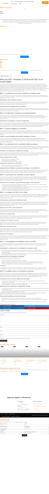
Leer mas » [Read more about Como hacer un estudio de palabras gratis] (15, 364)
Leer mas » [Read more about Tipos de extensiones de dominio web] (27, 363)
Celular (25, 423)
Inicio (12, 1)
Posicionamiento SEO (29, 1)
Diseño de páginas (19, 1)
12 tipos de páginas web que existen (38, 403)
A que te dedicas (3, 429)
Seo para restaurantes (36, 409)
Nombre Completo (3, 423)
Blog (20, 3)
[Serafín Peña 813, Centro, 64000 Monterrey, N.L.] (8, 406)
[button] (12, 306)
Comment (2, 314)
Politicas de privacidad (6, 416)
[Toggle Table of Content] (10, 76)
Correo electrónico (3, 426)
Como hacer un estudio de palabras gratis (18, 361)
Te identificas (26, 426)
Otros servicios (14, 3)
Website (1, 334)
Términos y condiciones (15, 416)
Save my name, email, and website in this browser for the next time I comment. (16, 338)
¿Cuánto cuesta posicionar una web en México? (40, 406)
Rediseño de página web (36, 411)
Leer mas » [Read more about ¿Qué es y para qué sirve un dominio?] (40, 363)
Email (1, 330)
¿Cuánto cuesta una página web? (38, 404)
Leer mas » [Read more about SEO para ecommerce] (3, 363)
